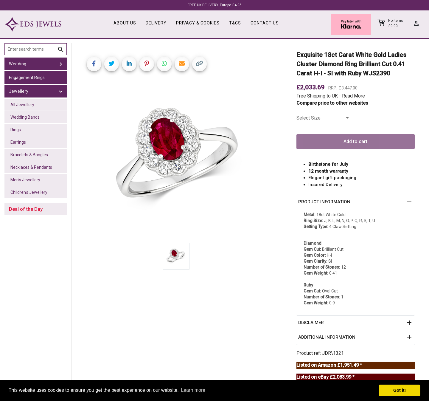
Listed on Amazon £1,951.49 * (329, 365)
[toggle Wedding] (61, 64)
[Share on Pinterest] (146, 64)
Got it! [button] (399, 390)
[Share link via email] (182, 64)
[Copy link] (199, 64)
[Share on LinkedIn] (129, 64)
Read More (353, 96)
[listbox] (323, 118)
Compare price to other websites (332, 103)
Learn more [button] (193, 390)
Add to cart (355, 141)
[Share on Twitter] (111, 64)
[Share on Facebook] (94, 64)
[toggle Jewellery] (61, 91)
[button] (355, 202)
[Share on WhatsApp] (164, 64)
